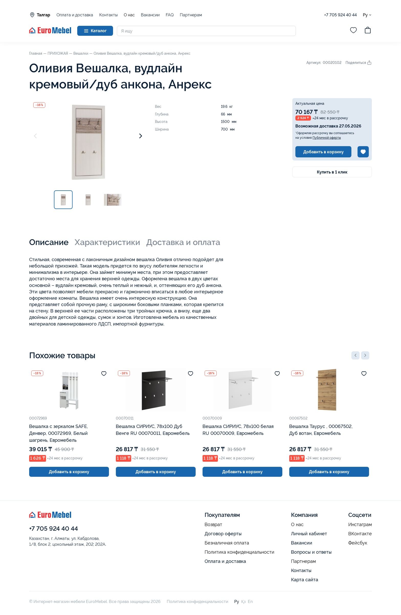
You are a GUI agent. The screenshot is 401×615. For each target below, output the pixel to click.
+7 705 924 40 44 (340, 15)
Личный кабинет (309, 533)
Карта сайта (304, 579)
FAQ (170, 15)
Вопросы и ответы (311, 552)
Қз (243, 601)
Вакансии (150, 15)
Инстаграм (360, 524)
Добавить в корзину (323, 151)
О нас (129, 15)
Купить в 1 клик (332, 172)
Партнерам (191, 15)
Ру (367, 15)
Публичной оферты (327, 138)
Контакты (108, 15)
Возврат (213, 524)
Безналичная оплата (227, 543)
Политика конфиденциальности (239, 552)
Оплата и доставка (75, 15)
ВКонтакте (360, 533)
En (250, 601)
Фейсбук (357, 543)
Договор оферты (223, 533)
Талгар (39, 15)
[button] (355, 355)
